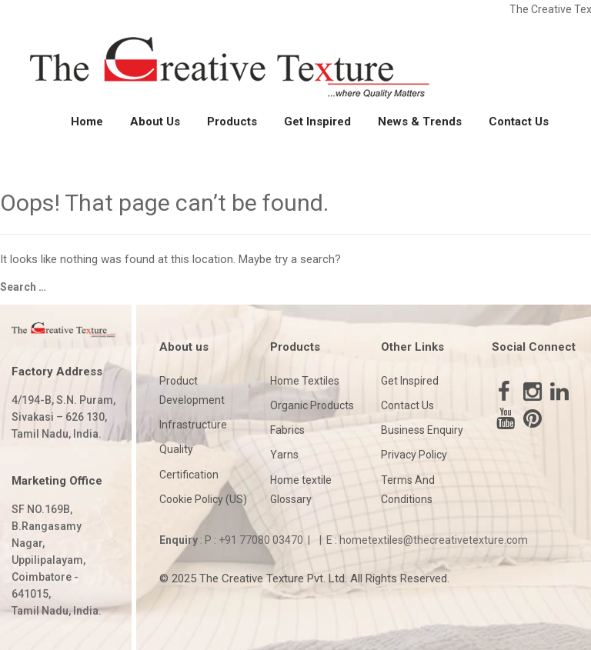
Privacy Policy (414, 454)
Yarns (284, 454)
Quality (176, 449)
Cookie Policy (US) (203, 499)
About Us (155, 121)
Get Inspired (317, 121)
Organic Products (312, 405)
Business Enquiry (422, 430)
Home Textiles (304, 381)
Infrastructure (193, 424)
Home (87, 121)
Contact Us (519, 121)
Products (232, 121)
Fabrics (287, 430)
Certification (189, 474)
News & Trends (420, 121)
